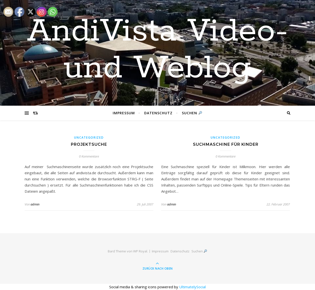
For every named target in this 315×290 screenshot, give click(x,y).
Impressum (124, 113)
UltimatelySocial (192, 286)
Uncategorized (89, 137)
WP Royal (140, 251)
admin (35, 204)
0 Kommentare (89, 156)
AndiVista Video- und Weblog (157, 50)
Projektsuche (89, 144)
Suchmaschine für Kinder (225, 144)
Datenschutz (158, 113)
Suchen (192, 113)
